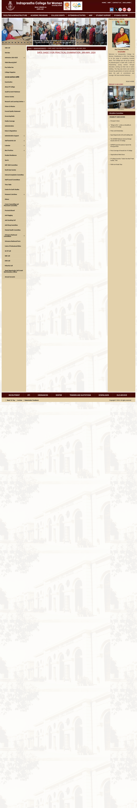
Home (104, 2)
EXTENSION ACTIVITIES (76, 15)
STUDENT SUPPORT (103, 15)
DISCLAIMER (127, 2)
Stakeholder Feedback (32, 400)
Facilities (121, 109)
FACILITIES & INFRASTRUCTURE (15, 15)
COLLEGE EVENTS (58, 15)
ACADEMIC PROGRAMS (39, 15)
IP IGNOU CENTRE (121, 15)
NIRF (109, 2)
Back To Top (11, 400)
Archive (19, 400)
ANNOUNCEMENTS (40, 48)
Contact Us (116, 2)
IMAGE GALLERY (116, 84)
